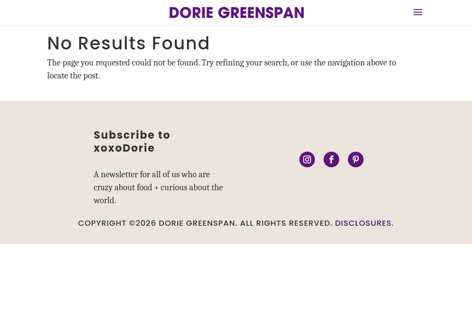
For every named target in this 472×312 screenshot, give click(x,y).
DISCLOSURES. (364, 223)
